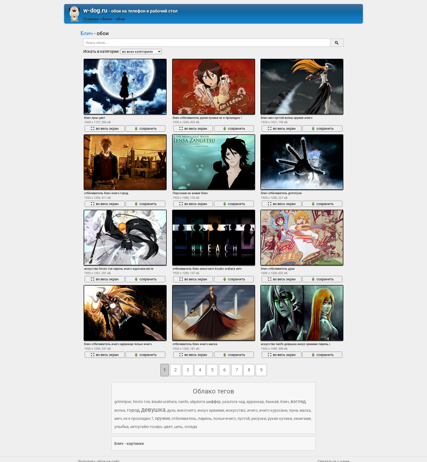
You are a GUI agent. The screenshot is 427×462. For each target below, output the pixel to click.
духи (171, 410)
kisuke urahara (164, 401)
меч (118, 418)
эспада (190, 426)
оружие (162, 418)
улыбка (121, 426)
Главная (90, 19)
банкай (272, 401)
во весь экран (105, 128)
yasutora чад (233, 401)
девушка (153, 409)
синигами (302, 418)
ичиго (252, 410)
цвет (168, 426)
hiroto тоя (141, 401)
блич (284, 401)
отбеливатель (184, 418)
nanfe (183, 401)
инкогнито (186, 410)
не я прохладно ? (138, 418)
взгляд (298, 401)
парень (205, 418)
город (133, 410)
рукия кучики (280, 418)
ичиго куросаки (273, 410)
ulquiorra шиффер (205, 401)
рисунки (258, 418)
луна (293, 410)
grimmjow (122, 401)
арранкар (255, 401)
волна (119, 410)
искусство (236, 410)
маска (305, 410)
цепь (178, 426)
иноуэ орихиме (210, 410)
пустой (243, 418)
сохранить (145, 128)
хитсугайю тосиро (146, 426)
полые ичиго (224, 418)
